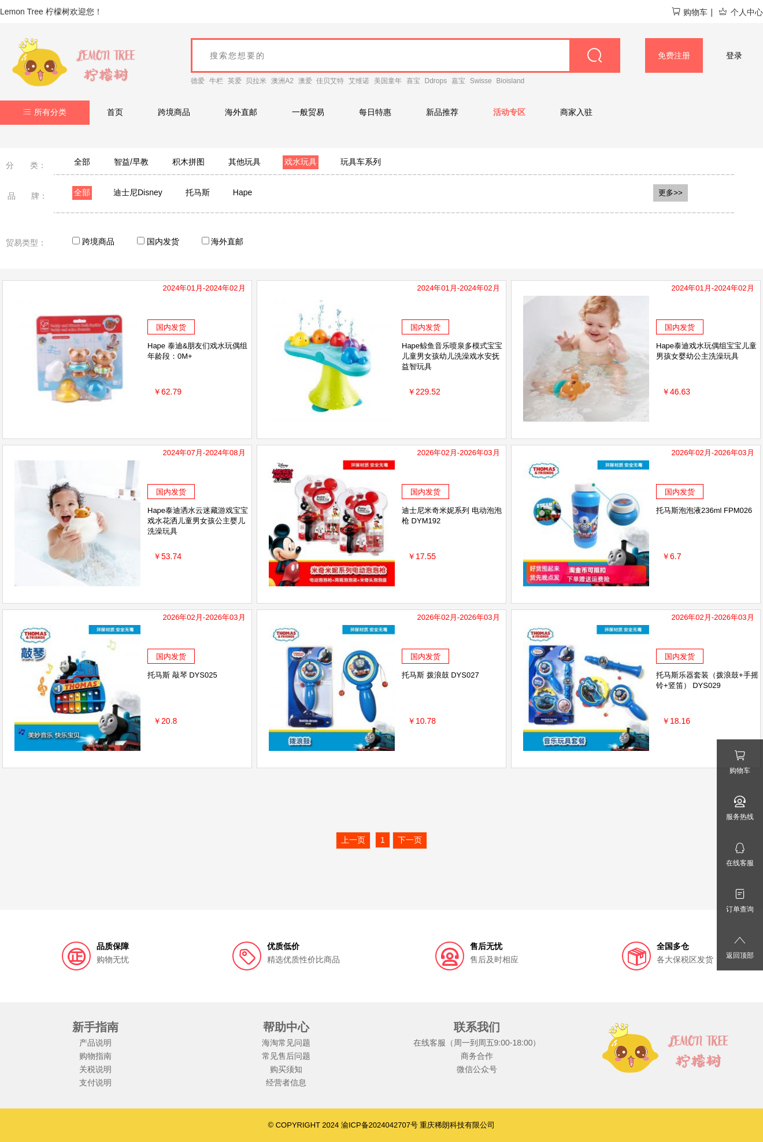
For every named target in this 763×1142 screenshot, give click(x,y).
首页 (115, 112)
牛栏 (216, 81)
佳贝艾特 (330, 81)
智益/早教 (131, 161)
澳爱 (305, 81)
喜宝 (413, 81)
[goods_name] (405, 55)
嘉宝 (458, 81)
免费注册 (674, 55)
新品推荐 (442, 112)
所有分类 (44, 112)
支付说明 (95, 1082)
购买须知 (286, 1069)
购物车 (689, 12)
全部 (82, 161)
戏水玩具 (300, 161)
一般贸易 (308, 112)
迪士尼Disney (137, 192)
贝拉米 (256, 81)
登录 (734, 55)
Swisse (481, 81)
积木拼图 (188, 161)
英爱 (235, 81)
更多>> (670, 192)
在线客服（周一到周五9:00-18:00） (477, 1042)
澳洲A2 (282, 81)
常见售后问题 (286, 1056)
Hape (242, 192)
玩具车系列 (360, 161)
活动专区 (509, 112)
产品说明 (95, 1042)
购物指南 (95, 1056)
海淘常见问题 (286, 1042)
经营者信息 (286, 1082)
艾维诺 (359, 81)
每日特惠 (375, 112)
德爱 (198, 81)
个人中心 (740, 12)
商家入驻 (576, 112)
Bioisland (511, 81)
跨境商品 (174, 112)
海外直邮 (241, 112)
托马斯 (198, 192)
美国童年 (388, 81)
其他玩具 (244, 161)
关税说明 (95, 1069)
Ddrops (436, 81)
